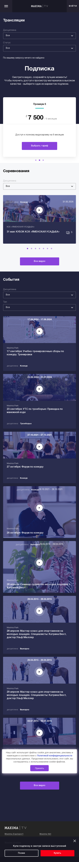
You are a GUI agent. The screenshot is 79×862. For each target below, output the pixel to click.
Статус (7, 43)
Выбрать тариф (39, 146)
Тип (5, 302)
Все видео (39, 261)
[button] (35, 160)
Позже (21, 853)
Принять (39, 768)
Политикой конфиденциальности (54, 755)
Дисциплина (9, 30)
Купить (57, 853)
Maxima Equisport (14, 834)
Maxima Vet (45, 834)
